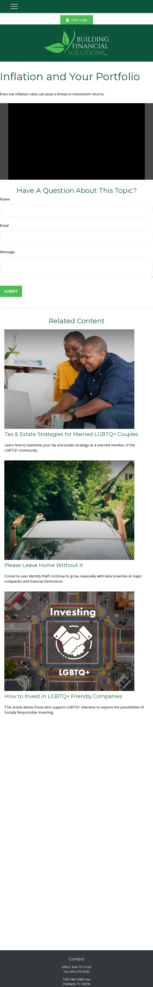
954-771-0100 (81, 967)
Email (4, 225)
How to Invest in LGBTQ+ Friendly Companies (63, 696)
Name (5, 199)
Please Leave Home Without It (43, 565)
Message (7, 252)
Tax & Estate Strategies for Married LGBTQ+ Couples (71, 434)
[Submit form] (11, 291)
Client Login (77, 20)
